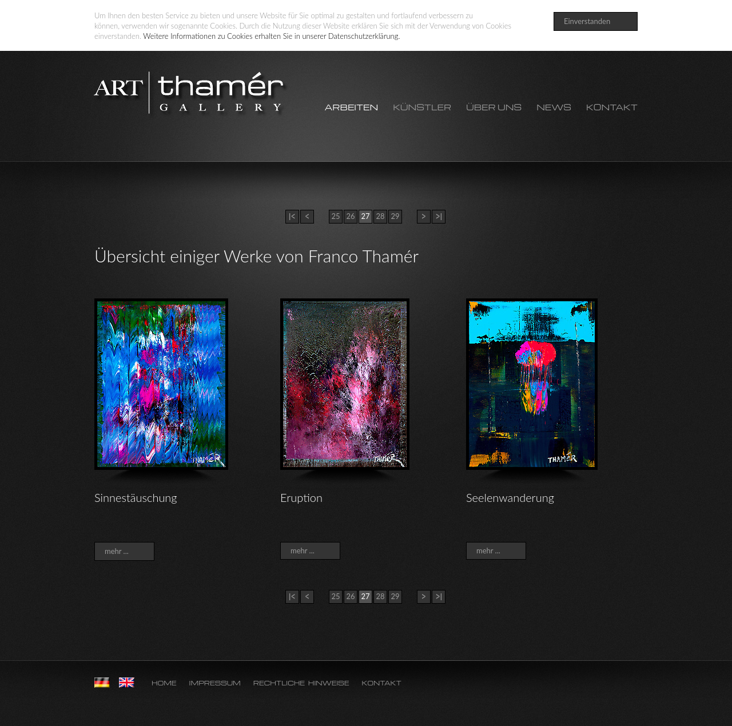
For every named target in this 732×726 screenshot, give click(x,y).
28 (380, 216)
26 (350, 216)
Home (164, 683)
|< (292, 216)
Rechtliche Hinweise (301, 683)
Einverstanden (587, 21)
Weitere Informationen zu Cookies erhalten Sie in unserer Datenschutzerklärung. (271, 36)
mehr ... (117, 551)
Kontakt (612, 107)
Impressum (215, 683)
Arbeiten (351, 107)
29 (395, 216)
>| (438, 216)
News (553, 107)
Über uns (494, 107)
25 (335, 216)
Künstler (422, 107)
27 (365, 216)
